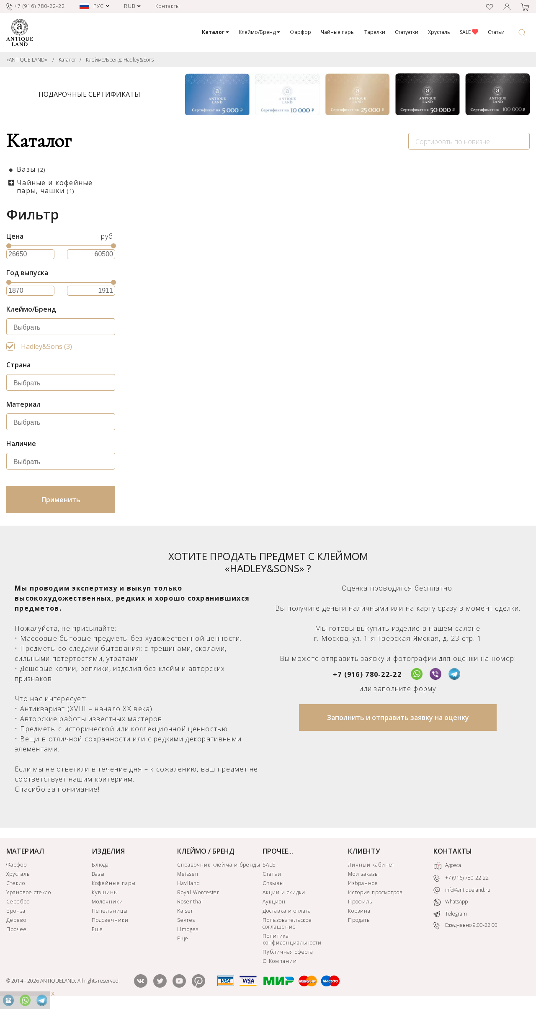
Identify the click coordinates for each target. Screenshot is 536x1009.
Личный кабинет (371, 864)
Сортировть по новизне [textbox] (452, 141)
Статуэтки (406, 32)
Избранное (363, 883)
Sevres (186, 920)
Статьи (496, 32)
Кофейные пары (113, 883)
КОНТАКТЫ (452, 851)
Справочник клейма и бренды (218, 864)
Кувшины (105, 892)
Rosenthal (190, 901)
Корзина (359, 910)
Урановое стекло (28, 892)
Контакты (167, 6)
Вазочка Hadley (170, 320)
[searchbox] (63, 327)
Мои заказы (363, 873)
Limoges (187, 929)
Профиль (360, 901)
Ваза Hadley (297, 320)
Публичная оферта (288, 951)
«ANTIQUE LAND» (26, 59)
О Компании (280, 961)
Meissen (187, 873)
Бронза (16, 910)
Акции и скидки (284, 892)
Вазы (31, 169)
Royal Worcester (198, 892)
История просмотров (375, 892)
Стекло (15, 883)
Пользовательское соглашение (287, 923)
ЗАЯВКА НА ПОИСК (221, 406)
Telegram (450, 913)
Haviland (188, 883)
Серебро (18, 901)
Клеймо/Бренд (259, 32)
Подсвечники (110, 920)
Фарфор (300, 32)
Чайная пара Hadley (447, 320)
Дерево (16, 920)
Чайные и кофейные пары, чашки (55, 186)
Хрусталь (439, 32)
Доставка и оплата (287, 910)
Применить (60, 499)
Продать (359, 920)
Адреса (447, 866)
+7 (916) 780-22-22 (367, 674)
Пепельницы (110, 910)
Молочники (107, 901)
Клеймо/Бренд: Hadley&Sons (120, 59)
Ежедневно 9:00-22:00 (465, 925)
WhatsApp (450, 902)
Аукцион (274, 901)
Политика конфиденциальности (292, 939)
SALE (469, 32)
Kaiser (185, 910)
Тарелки (374, 32)
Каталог (67, 59)
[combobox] (469, 141)
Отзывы (273, 883)
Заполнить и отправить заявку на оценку (398, 717)
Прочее (16, 929)
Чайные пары (338, 32)
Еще (97, 929)
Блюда (100, 864)
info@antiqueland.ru (461, 890)
